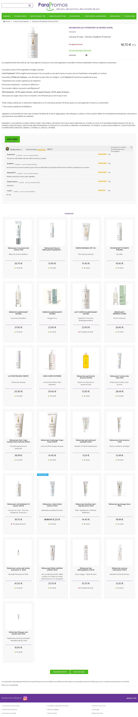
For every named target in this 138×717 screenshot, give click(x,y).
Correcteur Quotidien (18, 318)
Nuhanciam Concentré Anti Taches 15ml (18, 249)
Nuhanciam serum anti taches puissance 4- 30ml (18, 569)
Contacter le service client (11, 706)
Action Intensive (119, 318)
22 (52, 327)
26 (18, 263)
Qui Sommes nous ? (99, 706)
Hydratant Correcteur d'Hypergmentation (85, 319)
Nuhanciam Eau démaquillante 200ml (85, 569)
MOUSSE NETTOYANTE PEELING (119, 249)
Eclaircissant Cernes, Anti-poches (119, 383)
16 (119, 263)
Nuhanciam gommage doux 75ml (119, 505)
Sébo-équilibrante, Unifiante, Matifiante (85, 511)
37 (18, 327)
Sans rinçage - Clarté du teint (85, 574)
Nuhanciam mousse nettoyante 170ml (119, 569)
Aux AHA (119, 254)
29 (52, 391)
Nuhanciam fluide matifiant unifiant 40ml (52, 569)
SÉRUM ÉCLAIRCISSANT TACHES (18, 313)
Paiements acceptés (9, 713)
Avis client (12, 139)
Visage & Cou (52, 318)
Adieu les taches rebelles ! (18, 254)
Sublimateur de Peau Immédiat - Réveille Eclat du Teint (18, 639)
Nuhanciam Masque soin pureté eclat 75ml (18, 633)
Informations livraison (10, 709)
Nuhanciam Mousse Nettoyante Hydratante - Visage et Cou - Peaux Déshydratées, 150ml (52, 249)
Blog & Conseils (97, 713)
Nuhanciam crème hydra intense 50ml (52, 505)
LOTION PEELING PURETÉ (18, 376)
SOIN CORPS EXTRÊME (52, 376)
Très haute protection (86, 254)
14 (52, 455)
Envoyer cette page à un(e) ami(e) (80, 50)
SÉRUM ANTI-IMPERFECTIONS (119, 313)
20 (18, 391)
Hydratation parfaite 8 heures (52, 510)
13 (119, 455)
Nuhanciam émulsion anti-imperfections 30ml (86, 505)
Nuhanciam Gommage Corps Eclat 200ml (52, 441)
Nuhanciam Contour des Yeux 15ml (119, 377)
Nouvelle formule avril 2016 (18, 574)
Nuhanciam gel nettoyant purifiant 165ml (86, 441)
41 (18, 583)
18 (18, 455)
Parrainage (95, 709)
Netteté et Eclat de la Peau (119, 574)
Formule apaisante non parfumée (18, 447)
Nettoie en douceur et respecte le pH (86, 383)
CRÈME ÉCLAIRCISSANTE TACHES (52, 313)
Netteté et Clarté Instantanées (86, 446)
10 (86, 583)
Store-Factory (52, 713)
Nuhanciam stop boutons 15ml (119, 441)
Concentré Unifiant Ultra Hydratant (52, 383)
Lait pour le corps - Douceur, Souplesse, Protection (18, 511)
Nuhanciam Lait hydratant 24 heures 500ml (91, 27)
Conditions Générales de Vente (58, 706)
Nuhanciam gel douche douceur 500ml (86, 377)
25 (86, 327)
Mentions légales (53, 709)
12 (86, 391)
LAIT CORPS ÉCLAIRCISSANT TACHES (85, 313)
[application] (132, 711)
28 (120, 391)
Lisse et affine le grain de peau (52, 446)
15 (52, 263)
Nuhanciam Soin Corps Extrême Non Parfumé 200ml (18, 441)
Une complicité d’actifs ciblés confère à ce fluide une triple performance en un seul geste (52, 576)
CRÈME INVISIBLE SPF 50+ (86, 248)
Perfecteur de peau (18, 382)
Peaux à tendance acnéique (120, 446)
